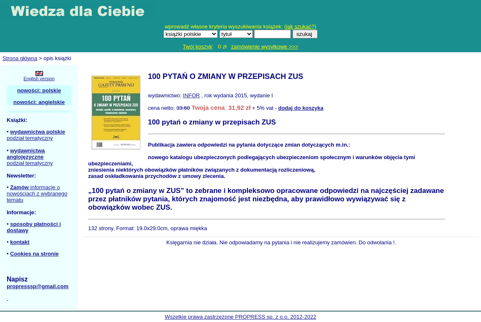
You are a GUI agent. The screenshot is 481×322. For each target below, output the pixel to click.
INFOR (191, 95)
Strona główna (20, 58)
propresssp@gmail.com (38, 286)
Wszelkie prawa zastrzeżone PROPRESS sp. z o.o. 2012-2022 (240, 317)
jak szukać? (300, 26)
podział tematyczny (30, 138)
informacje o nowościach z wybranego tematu (37, 193)
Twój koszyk (197, 46)
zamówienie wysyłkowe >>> (264, 46)
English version (39, 78)
